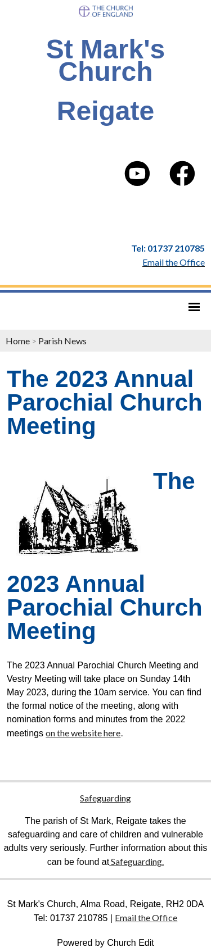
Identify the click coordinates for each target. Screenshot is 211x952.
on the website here (83, 732)
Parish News (62, 340)
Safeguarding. (136, 861)
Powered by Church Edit (105, 943)
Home (18, 340)
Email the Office (146, 917)
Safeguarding (105, 797)
